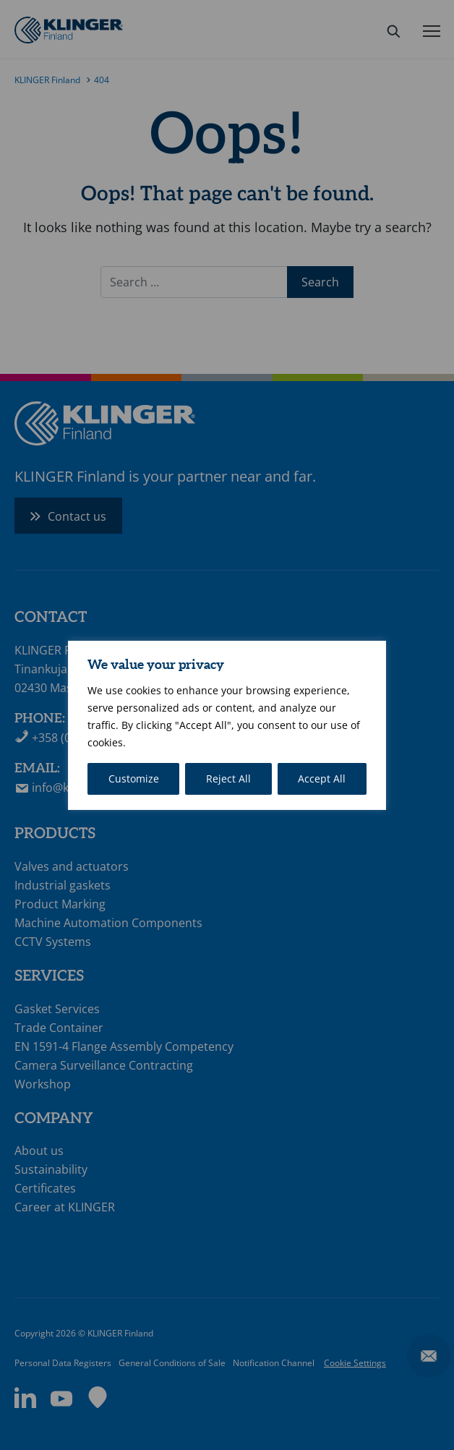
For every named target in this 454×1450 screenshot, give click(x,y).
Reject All (228, 778)
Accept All (322, 778)
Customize (133, 778)
